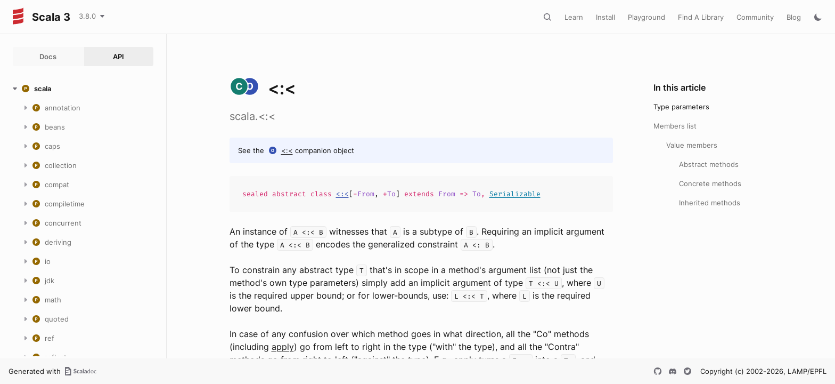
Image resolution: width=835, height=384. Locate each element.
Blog (794, 17)
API (118, 56)
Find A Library (701, 17)
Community (755, 17)
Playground (646, 17)
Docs (47, 56)
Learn (573, 17)
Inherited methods (709, 202)
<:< (287, 150)
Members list (675, 126)
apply (283, 346)
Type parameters (681, 106)
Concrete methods (710, 183)
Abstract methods (709, 164)
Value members (691, 145)
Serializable (515, 193)
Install (605, 17)
